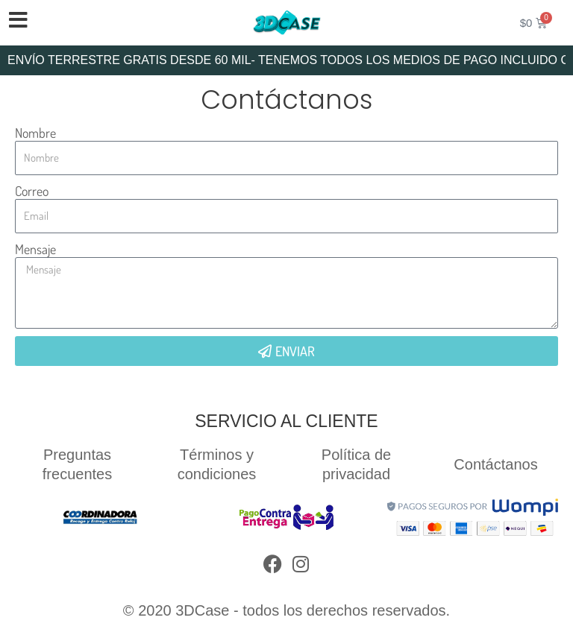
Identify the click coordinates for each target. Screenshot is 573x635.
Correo (31, 191)
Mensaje (35, 249)
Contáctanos (495, 464)
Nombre (35, 132)
